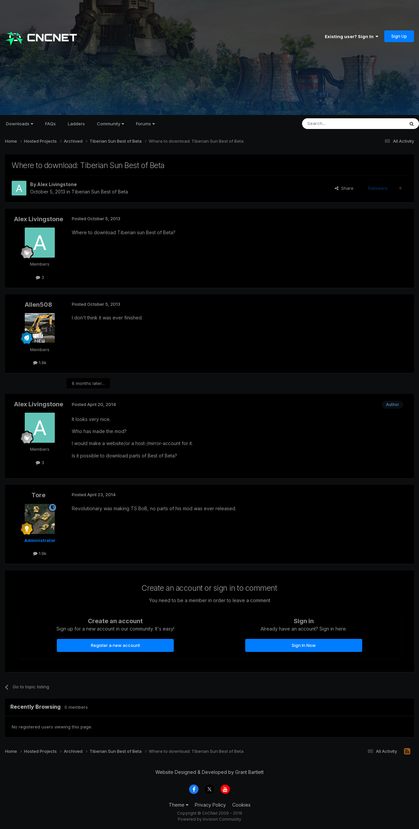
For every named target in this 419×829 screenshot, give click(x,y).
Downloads (19, 123)
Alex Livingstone (57, 184)
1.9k (39, 362)
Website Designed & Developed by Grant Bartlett (209, 772)
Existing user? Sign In (351, 36)
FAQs (50, 123)
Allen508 (38, 304)
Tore (38, 495)
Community (110, 123)
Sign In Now (304, 645)
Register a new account (115, 645)
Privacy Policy (210, 805)
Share (344, 188)
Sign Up (399, 36)
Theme (178, 805)
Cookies (241, 805)
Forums (145, 123)
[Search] (336, 123)
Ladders (76, 123)
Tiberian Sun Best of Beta (100, 191)
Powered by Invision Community (209, 819)
